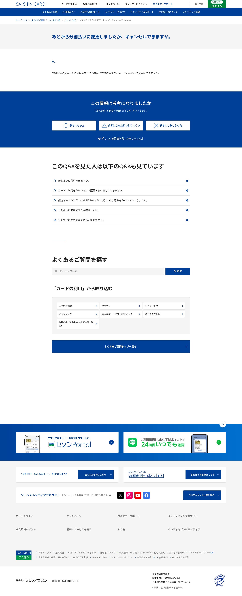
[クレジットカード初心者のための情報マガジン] (189, 507)
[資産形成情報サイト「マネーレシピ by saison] (189, 514)
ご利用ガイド (68, 17)
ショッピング (70, 25)
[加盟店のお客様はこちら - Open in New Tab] (174, 423)
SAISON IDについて (168, 17)
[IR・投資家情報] (189, 486)
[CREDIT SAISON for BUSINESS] (67, 423)
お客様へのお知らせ (90, 17)
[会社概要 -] (189, 474)
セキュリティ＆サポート (142, 17)
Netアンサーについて (115, 17)
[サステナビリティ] (189, 482)
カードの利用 (54, 25)
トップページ (21, 25)
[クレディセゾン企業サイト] (189, 470)
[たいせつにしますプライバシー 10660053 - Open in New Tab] (219, 586)
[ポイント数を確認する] (37, 533)
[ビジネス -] (189, 478)
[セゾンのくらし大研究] (189, 520)
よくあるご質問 (49, 17)
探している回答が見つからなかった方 (123, 144)
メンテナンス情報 (191, 17)
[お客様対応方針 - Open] (145, 557)
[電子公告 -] (189, 490)
